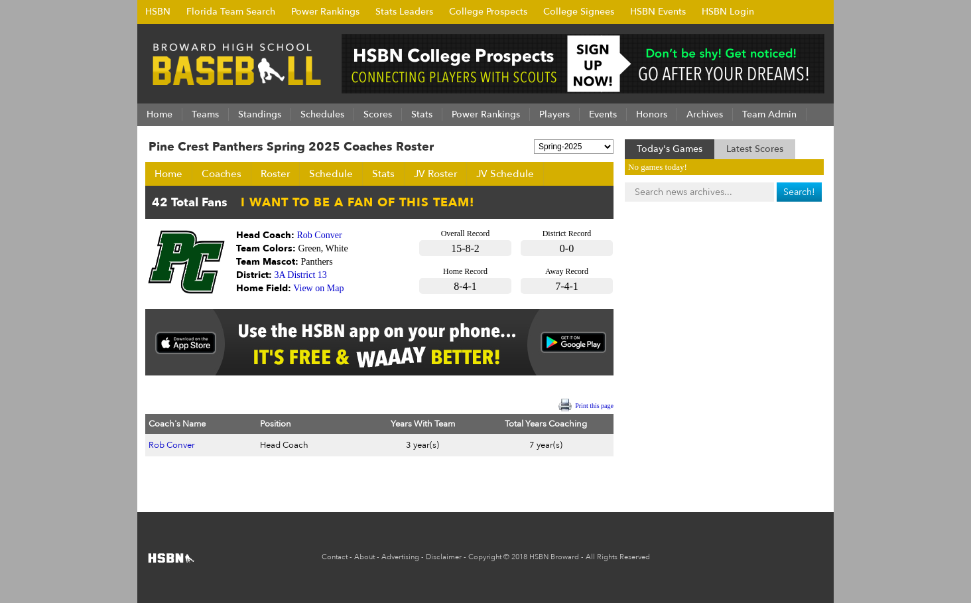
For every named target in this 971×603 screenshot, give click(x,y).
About (364, 557)
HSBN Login (728, 11)
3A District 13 (301, 275)
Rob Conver (319, 235)
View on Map (318, 288)
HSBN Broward (554, 557)
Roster (275, 173)
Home (168, 173)
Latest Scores (754, 149)
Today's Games (669, 149)
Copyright (484, 557)
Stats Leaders (404, 11)
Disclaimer (444, 557)
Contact (335, 557)
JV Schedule (505, 173)
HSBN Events (658, 11)
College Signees (578, 11)
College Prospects (488, 11)
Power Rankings (325, 11)
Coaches (221, 173)
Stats (383, 173)
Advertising (400, 557)
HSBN (157, 11)
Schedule (331, 173)
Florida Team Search (230, 11)
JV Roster (435, 173)
